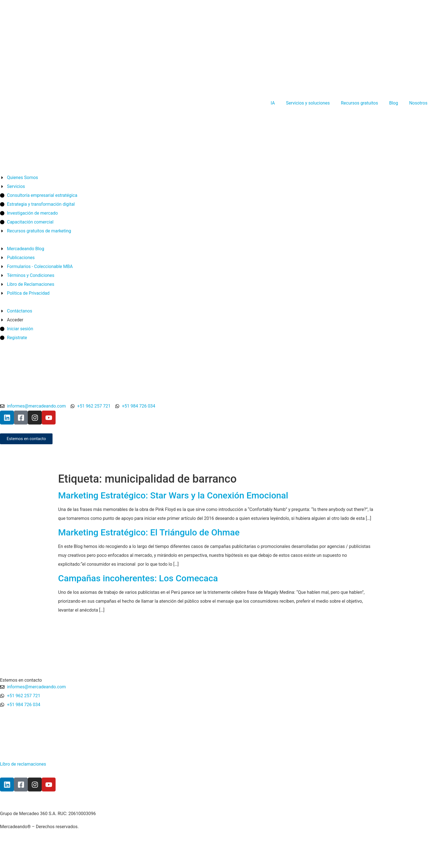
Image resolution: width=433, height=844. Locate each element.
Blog (393, 103)
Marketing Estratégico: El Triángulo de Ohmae (149, 532)
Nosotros (418, 103)
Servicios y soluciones (308, 103)
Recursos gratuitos (359, 103)
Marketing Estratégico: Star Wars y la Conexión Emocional (173, 495)
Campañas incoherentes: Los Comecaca (138, 578)
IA (273, 103)
